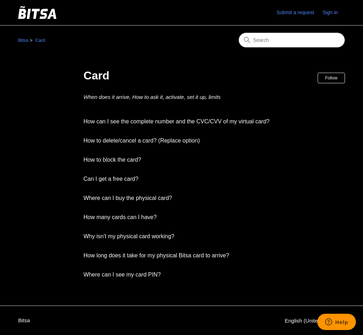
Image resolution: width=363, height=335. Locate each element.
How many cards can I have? (120, 217)
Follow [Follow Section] (331, 78)
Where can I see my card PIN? (122, 275)
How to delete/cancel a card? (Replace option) (142, 141)
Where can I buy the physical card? (128, 198)
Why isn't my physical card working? (129, 236)
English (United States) (315, 321)
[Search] (292, 40)
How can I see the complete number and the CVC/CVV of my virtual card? (177, 121)
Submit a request (295, 12)
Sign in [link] (330, 12)
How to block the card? (112, 160)
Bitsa (23, 40)
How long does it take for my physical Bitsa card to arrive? (156, 255)
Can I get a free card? (111, 179)
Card (40, 40)
